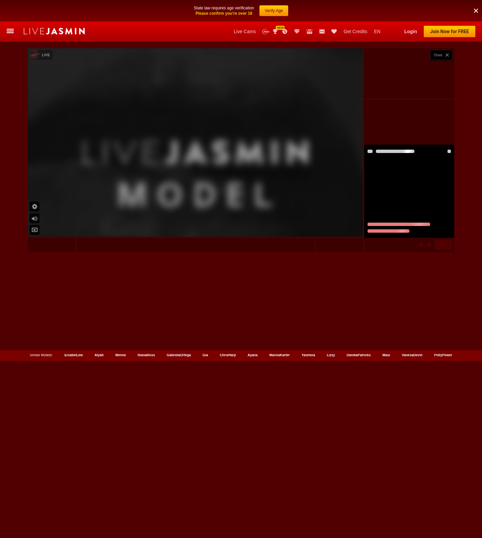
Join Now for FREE (449, 31)
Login (410, 31)
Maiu (386, 508)
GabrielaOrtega (179, 508)
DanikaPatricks (359, 508)
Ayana (253, 508)
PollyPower (443, 508)
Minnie (120, 508)
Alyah (98, 508)
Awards (276, 31)
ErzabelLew (73, 508)
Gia (205, 508)
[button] (476, 3)
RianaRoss (146, 508)
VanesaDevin (412, 508)
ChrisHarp (228, 508)
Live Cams (245, 31)
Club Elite (297, 31)
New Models (265, 31)
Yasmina (308, 508)
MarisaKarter (279, 508)
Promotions (285, 31)
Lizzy (331, 508)
